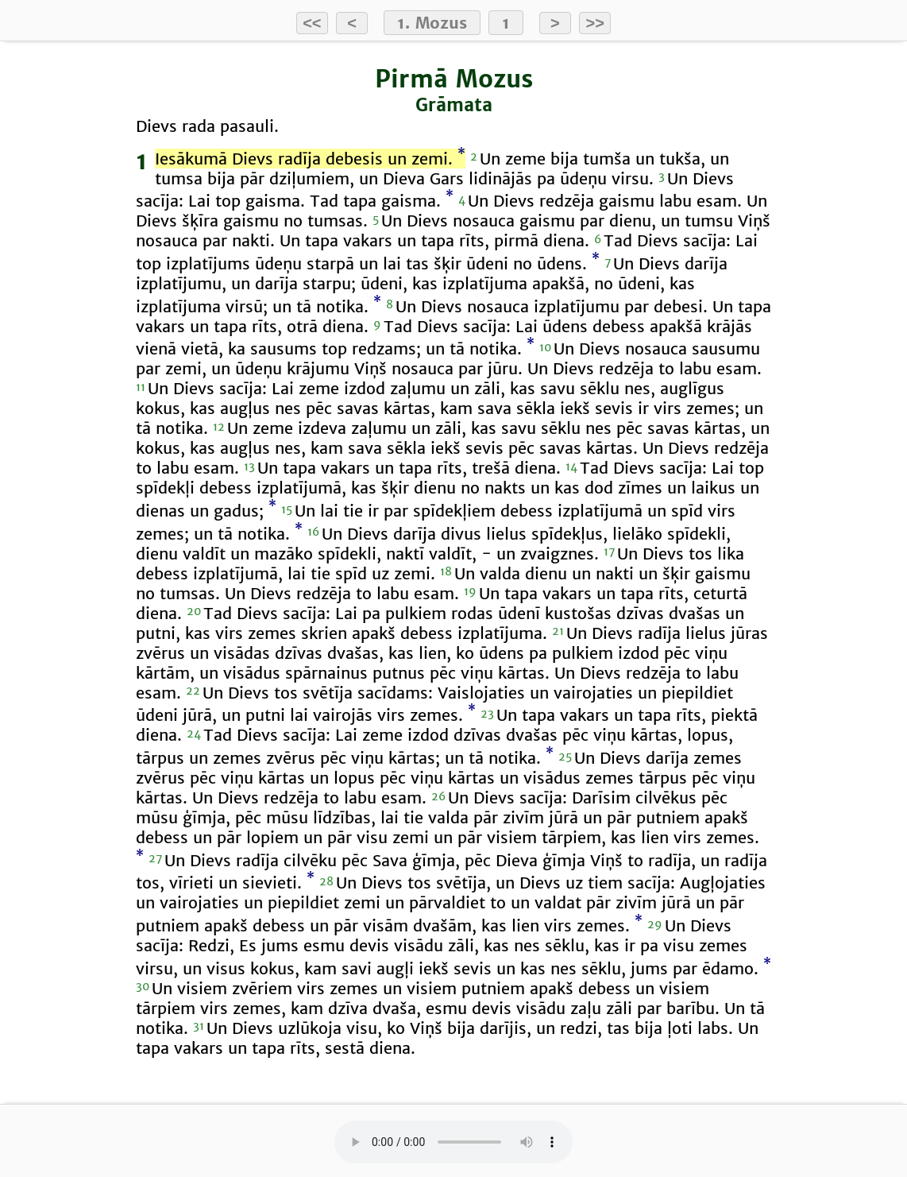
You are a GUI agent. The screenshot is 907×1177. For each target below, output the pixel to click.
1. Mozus (432, 23)
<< (312, 23)
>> (594, 23)
